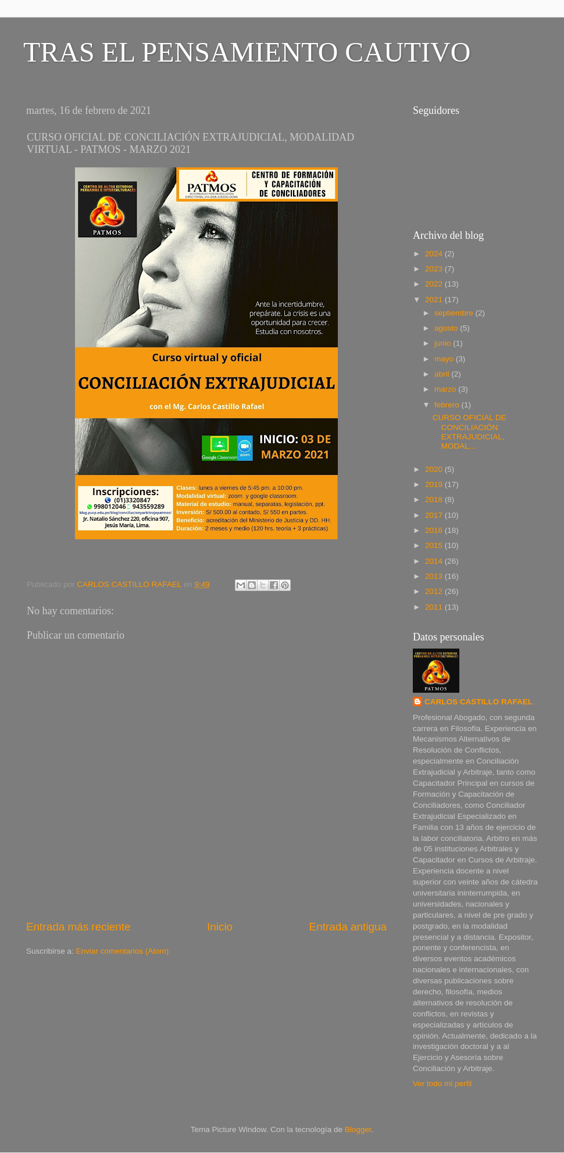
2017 (435, 515)
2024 (435, 253)
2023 (435, 268)
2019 (435, 484)
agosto (447, 328)
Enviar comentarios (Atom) (122, 951)
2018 (435, 499)
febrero (448, 404)
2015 (435, 545)
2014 (435, 561)
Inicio (220, 927)
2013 (435, 576)
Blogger (358, 1129)
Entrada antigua (348, 927)
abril (442, 374)
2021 (435, 299)
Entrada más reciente (78, 927)
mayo (445, 359)
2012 (435, 591)
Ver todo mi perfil (442, 1083)
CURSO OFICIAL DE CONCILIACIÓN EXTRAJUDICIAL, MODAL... (469, 431)
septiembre (455, 313)
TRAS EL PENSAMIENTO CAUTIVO (246, 52)
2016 (435, 530)
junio (443, 343)
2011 (435, 607)
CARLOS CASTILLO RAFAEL (478, 701)
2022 (435, 284)
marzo (446, 389)
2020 (435, 469)
